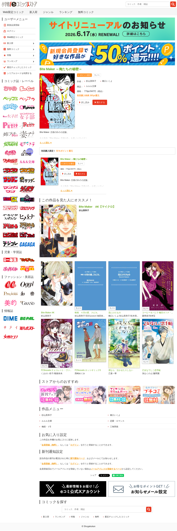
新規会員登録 (13, 25)
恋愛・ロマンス (117, 421)
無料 (97, 517)
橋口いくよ (107, 81)
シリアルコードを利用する (19, 73)
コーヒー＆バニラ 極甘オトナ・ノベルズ (157, 312)
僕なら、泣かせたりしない (120, 370)
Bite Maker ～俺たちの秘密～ (73, 159)
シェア (93, 475)
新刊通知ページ (77, 458)
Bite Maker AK (47, 312)
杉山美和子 (91, 81)
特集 (73, 517)
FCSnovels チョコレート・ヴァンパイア (56, 370)
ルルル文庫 (91, 86)
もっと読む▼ (46, 143)
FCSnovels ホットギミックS (88, 370)
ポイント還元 (85, 75)
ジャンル (48, 12)
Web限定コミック (13, 12)
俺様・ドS (46, 426)
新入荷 (33, 12)
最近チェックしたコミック (117, 517)
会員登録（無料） (50, 445)
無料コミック (86, 12)
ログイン (74, 445)
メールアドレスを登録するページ (106, 469)
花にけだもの (114, 312)
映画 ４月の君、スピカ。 (87, 312)
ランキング (65, 12)
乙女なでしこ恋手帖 (151, 370)
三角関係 (114, 426)
